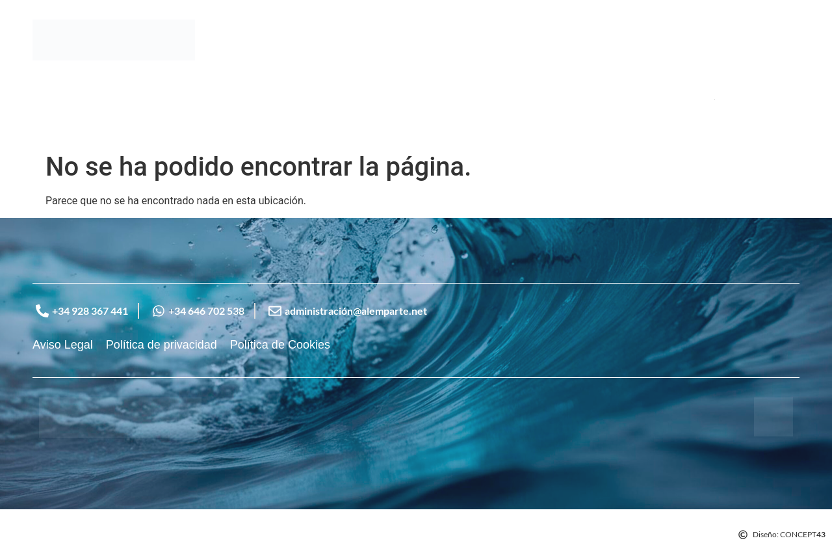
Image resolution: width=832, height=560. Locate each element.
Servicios (190, 100)
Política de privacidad (161, 344)
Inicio (46, 100)
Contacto (251, 100)
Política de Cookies (280, 344)
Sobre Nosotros (113, 100)
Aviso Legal (62, 344)
